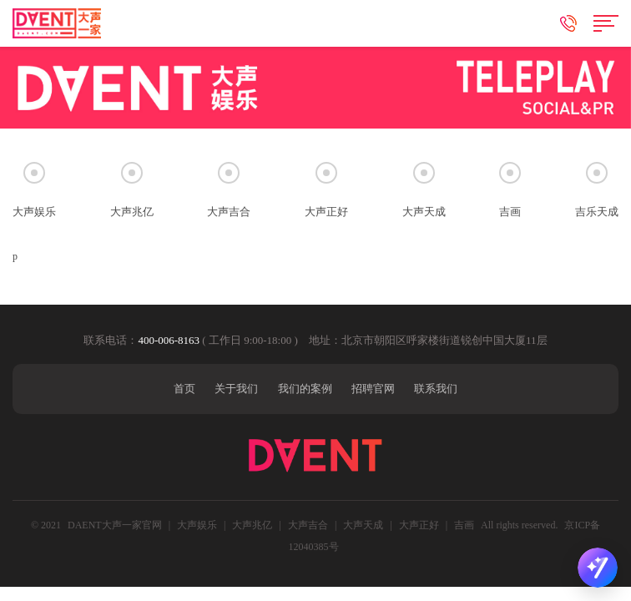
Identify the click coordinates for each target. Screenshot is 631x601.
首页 (184, 388)
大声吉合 (308, 525)
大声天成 (363, 525)
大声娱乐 (197, 525)
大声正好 (419, 525)
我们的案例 (305, 388)
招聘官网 (373, 388)
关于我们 (236, 388)
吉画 (465, 525)
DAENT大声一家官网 (115, 525)
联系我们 (435, 388)
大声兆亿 (252, 525)
